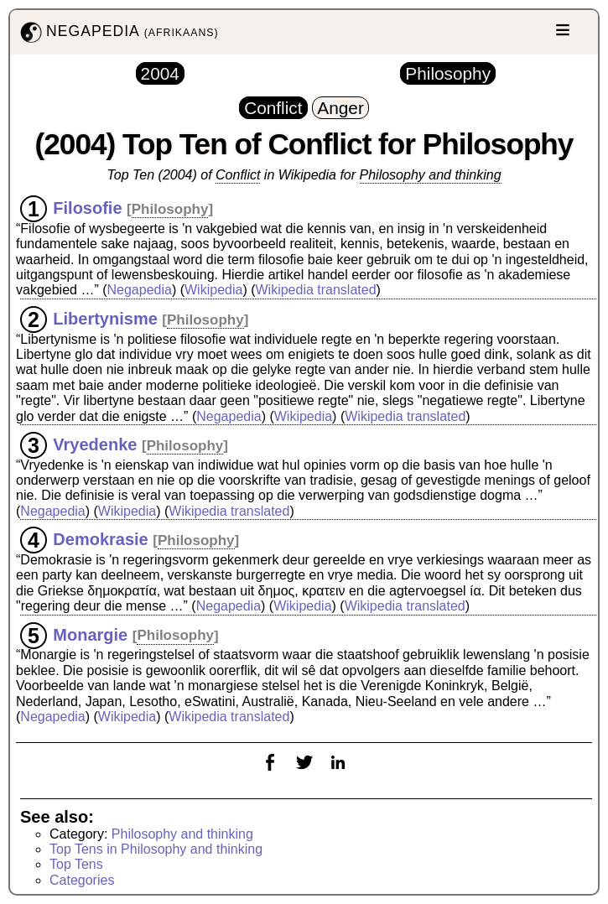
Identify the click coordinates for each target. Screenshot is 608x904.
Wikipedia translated (315, 290)
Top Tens (76, 864)
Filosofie (87, 208)
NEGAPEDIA (118, 32)
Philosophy (170, 209)
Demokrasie (100, 539)
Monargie (90, 634)
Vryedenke (95, 444)
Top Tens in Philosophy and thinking (155, 849)
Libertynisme (105, 318)
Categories (81, 880)
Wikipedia (213, 290)
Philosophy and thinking (430, 175)
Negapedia (139, 290)
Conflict (238, 175)
